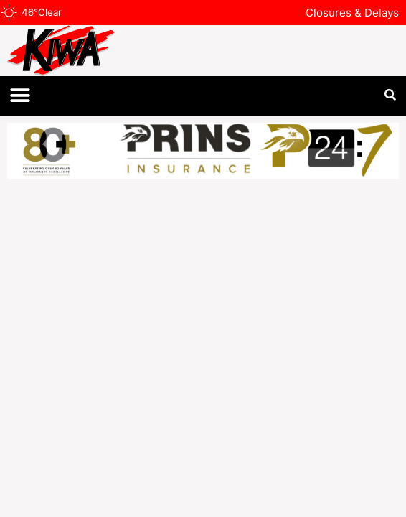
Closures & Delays (352, 12)
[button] (20, 96)
